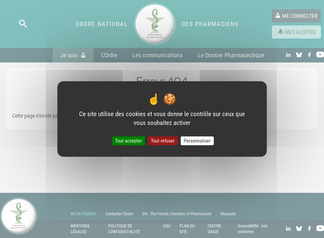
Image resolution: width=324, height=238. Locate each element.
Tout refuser (163, 141)
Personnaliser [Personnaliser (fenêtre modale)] (197, 141)
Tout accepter (128, 141)
